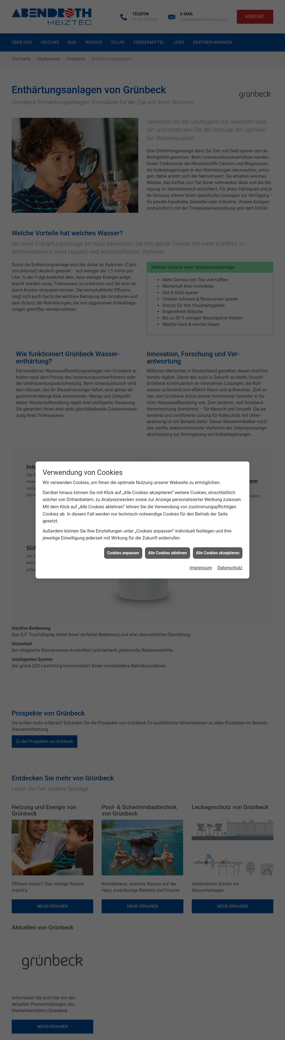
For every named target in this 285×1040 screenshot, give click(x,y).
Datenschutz (230, 567)
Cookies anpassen (123, 553)
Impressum (201, 567)
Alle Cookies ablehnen (167, 553)
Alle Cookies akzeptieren (217, 553)
